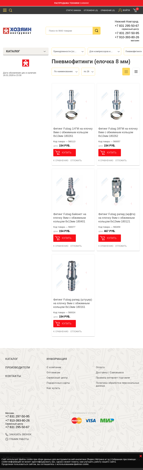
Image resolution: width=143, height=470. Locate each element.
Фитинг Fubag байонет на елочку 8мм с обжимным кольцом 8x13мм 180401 (69, 218)
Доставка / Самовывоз (110, 372)
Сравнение (108, 10)
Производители (17, 367)
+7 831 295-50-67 (127, 25)
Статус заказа (73, 10)
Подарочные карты (58, 383)
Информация (57, 358)
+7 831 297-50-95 (127, 33)
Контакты (13, 376)
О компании (54, 367)
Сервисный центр (57, 377)
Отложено (91, 10)
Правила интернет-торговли (113, 377)
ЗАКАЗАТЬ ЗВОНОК (18, 434)
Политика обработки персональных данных (117, 384)
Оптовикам (53, 372)
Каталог (11, 358)
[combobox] (68, 51)
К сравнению (60, 160)
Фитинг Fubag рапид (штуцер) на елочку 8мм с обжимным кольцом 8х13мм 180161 (72, 303)
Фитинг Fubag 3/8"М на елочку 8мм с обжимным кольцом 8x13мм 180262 (118, 132)
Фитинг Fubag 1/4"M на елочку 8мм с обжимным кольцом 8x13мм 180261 (72, 132)
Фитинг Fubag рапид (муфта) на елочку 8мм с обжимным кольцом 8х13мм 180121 (116, 218)
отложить (76, 160)
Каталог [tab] (26, 51)
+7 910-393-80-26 (127, 37)
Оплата (100, 367)
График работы (17, 439)
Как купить (53, 388)
